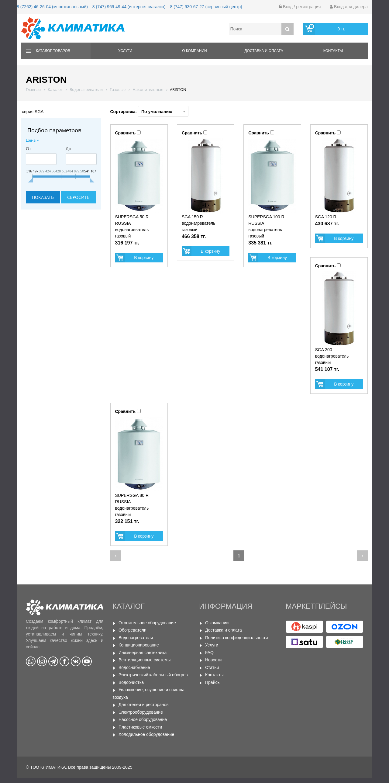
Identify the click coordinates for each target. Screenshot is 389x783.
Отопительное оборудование (147, 622)
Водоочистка (131, 682)
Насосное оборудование (143, 719)
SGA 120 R (325, 216)
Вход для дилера (349, 6)
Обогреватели (132, 630)
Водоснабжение (134, 667)
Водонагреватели (136, 637)
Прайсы (213, 682)
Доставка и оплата (264, 51)
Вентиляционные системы (144, 659)
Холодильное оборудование (146, 734)
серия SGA (32, 111)
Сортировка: (149, 111)
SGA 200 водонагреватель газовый (332, 356)
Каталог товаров (53, 51)
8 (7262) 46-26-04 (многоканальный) (52, 6)
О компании (194, 51)
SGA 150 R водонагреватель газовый (198, 223)
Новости (213, 659)
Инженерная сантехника (143, 652)
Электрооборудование (141, 712)
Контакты (333, 51)
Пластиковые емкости (140, 727)
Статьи (212, 667)
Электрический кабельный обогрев (153, 674)
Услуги (125, 51)
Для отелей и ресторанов (144, 704)
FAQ (209, 652)
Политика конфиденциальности (236, 637)
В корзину (143, 257)
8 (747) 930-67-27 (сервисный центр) (206, 6)
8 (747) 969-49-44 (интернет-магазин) (129, 6)
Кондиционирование (139, 645)
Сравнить (125, 132)
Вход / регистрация (300, 6)
